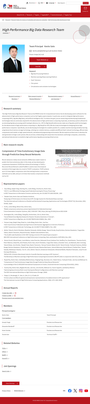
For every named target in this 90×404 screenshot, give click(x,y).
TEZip (4, 348)
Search (85, 3)
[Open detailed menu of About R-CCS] (20, 14)
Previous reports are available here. (13, 298)
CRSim (5, 352)
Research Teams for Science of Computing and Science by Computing (29, 20)
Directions (30, 3)
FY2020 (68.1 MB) (8, 293)
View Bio (38, 66)
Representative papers (55, 96)
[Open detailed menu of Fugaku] (37, 14)
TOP (3, 20)
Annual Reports (75, 96)
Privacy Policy (6, 391)
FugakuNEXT (45, 14)
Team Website (42, 60)
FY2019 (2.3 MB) (7, 295)
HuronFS (5, 358)
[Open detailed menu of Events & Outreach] (56, 14)
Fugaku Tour (68, 14)
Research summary (14, 96)
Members (14, 99)
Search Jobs (6, 371)
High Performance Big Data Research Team (59, 20)
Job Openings (55, 99)
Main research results (34, 96)
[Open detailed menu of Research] (29, 14)
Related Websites (34, 99)
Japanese (5, 33)
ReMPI (5, 355)
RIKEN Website (19, 391)
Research (8, 20)
